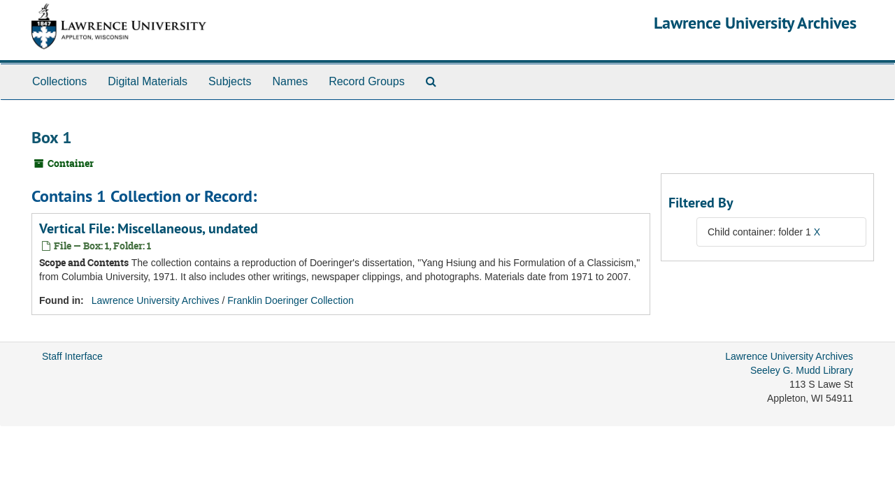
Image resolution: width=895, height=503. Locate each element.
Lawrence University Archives (755, 23)
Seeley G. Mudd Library (801, 370)
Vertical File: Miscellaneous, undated (148, 228)
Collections (59, 81)
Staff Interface (72, 356)
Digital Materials (147, 81)
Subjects (229, 81)
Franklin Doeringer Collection (290, 300)
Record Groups (367, 81)
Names (290, 81)
